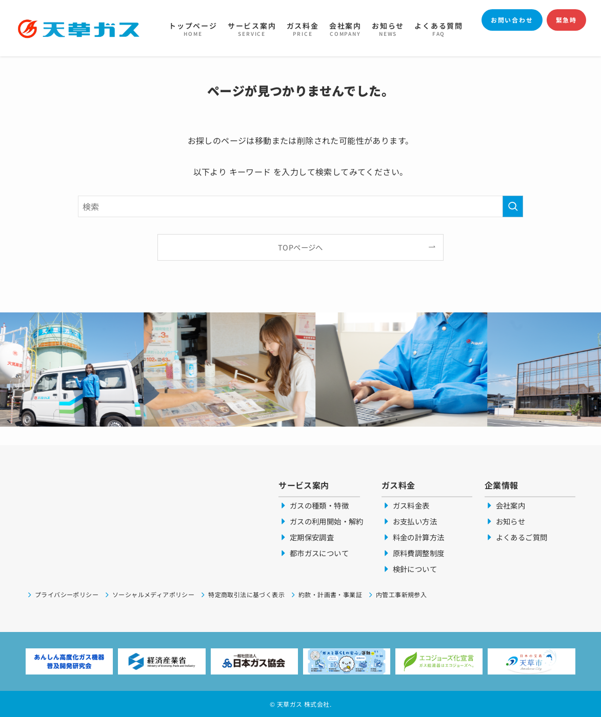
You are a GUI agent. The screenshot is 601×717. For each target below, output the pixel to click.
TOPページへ (300, 247)
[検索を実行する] (513, 206)
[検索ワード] (300, 206)
